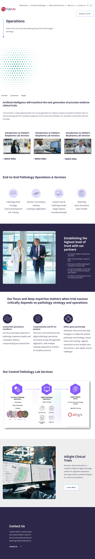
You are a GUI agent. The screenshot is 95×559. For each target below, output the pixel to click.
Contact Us (81, 5)
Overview (4, 95)
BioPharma (23, 5)
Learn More (71, 487)
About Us (70, 5)
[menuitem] (23, 6)
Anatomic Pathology (38, 5)
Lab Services (14, 95)
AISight (23, 95)
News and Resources (56, 5)
